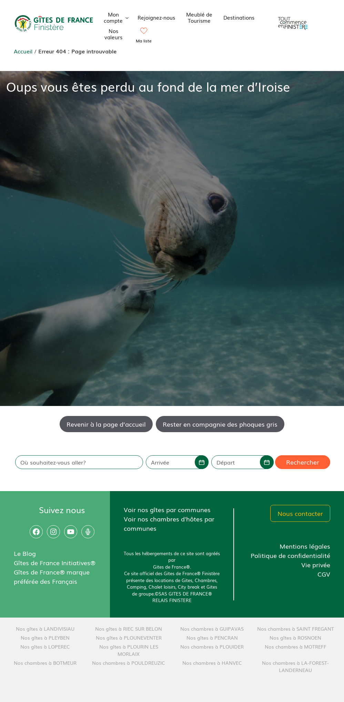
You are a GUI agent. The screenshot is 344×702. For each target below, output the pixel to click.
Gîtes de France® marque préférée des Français (52, 576)
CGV (323, 573)
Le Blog (25, 553)
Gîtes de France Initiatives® (54, 562)
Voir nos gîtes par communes (167, 509)
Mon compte (118, 17)
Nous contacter (300, 513)
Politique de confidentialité (290, 555)
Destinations (238, 17)
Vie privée (315, 564)
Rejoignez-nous (156, 17)
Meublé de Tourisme (199, 17)
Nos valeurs (113, 34)
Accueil (23, 51)
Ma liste (144, 40)
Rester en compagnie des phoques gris (220, 423)
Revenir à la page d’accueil (106, 423)
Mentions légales (305, 545)
